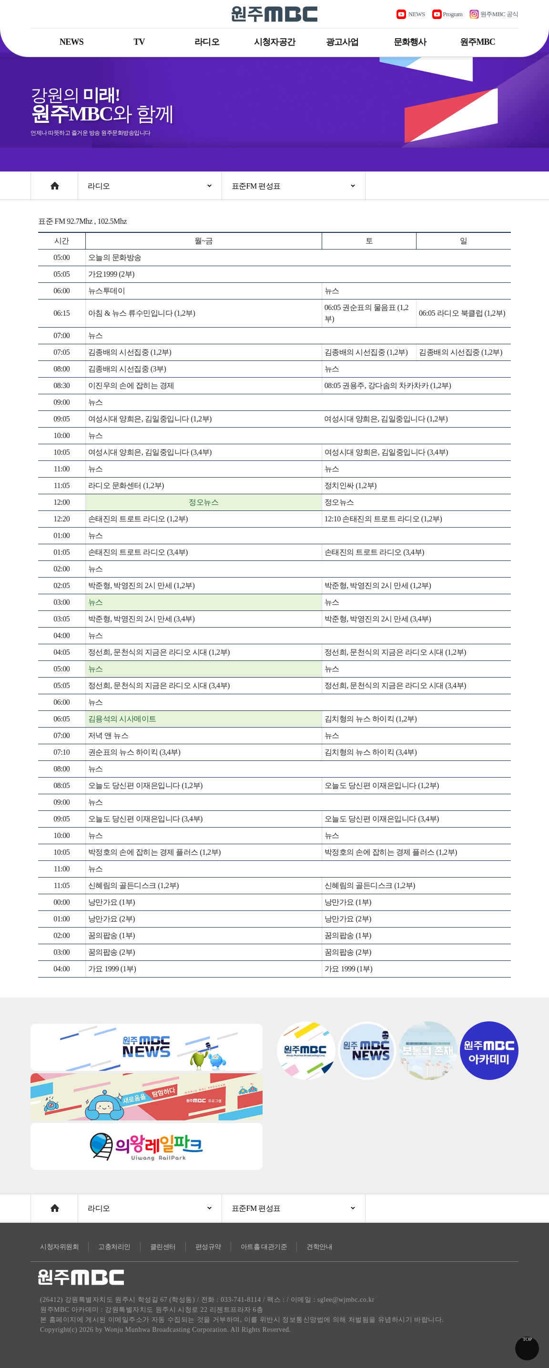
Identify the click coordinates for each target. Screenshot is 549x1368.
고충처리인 (114, 1246)
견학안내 (319, 1246)
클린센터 (163, 1246)
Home (40, 181)
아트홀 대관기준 (264, 1246)
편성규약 (208, 1246)
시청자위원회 (59, 1246)
